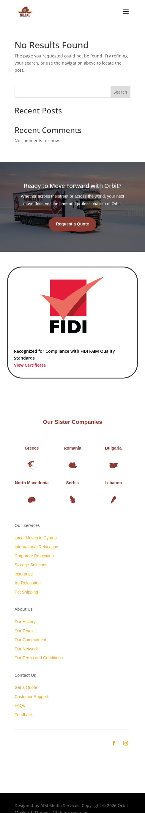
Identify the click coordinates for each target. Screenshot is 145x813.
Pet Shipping (26, 592)
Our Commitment (30, 639)
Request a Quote (72, 229)
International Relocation (36, 546)
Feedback (24, 714)
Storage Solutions (31, 564)
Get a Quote (26, 687)
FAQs (20, 705)
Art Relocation (28, 583)
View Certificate (30, 365)
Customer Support (31, 696)
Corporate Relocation (34, 556)
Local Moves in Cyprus (36, 537)
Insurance (24, 574)
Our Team (24, 630)
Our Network (26, 649)
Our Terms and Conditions (39, 657)
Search (120, 92)
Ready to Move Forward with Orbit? (73, 191)
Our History (25, 621)
